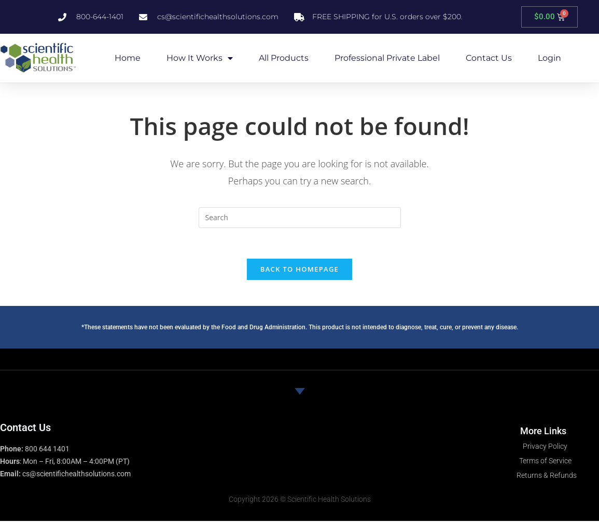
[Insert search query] (300, 217)
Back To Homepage (299, 269)
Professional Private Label (387, 58)
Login (549, 58)
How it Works (199, 58)
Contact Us (489, 58)
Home (128, 58)
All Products (284, 58)
